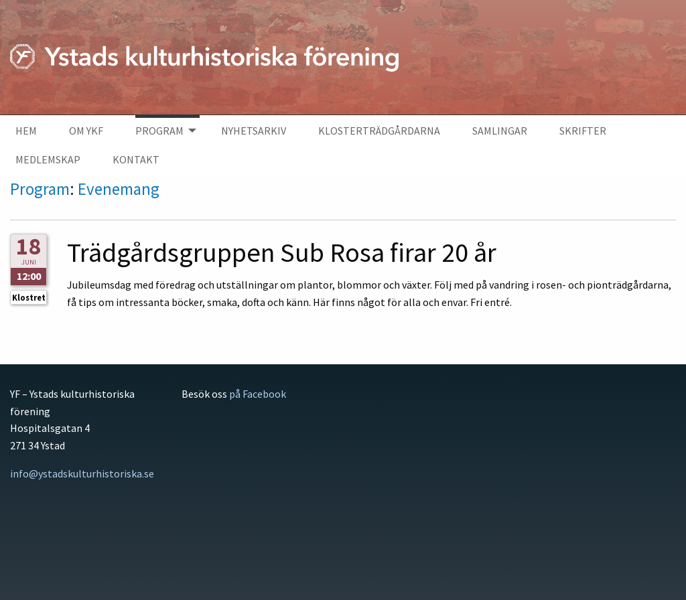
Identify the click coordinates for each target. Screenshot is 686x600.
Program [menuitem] (159, 130)
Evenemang (118, 189)
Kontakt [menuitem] (136, 159)
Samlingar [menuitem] (499, 130)
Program (40, 189)
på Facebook (257, 393)
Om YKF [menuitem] (86, 130)
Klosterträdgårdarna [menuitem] (379, 130)
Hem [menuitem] (26, 130)
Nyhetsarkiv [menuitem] (253, 130)
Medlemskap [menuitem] (47, 159)
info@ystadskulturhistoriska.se (82, 473)
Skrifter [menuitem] (582, 130)
